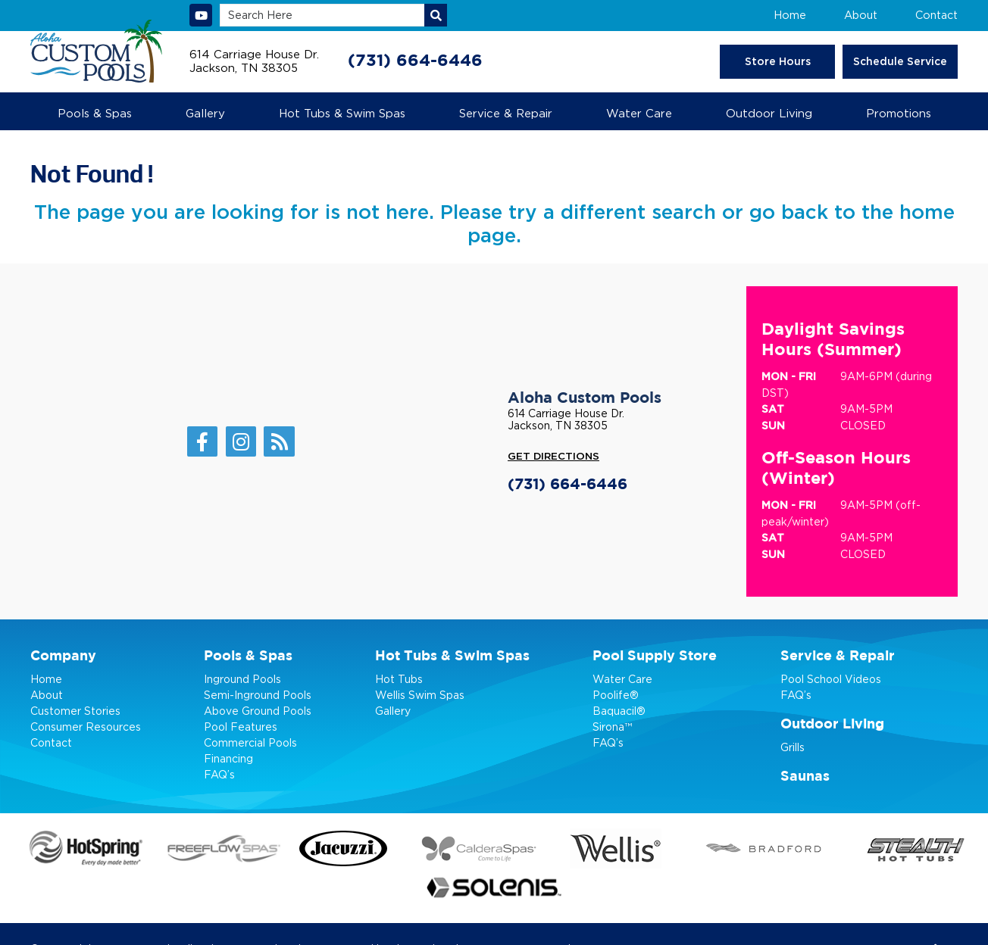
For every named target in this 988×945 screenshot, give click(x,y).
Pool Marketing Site (460, 907)
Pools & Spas (248, 656)
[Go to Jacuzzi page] (322, 847)
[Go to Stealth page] (788, 847)
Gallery (393, 710)
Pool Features (240, 725)
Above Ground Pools (257, 710)
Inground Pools (242, 678)
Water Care (622, 678)
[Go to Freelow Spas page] (207, 847)
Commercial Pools (250, 741)
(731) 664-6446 (415, 60)
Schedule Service (901, 62)
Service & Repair (837, 656)
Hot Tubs (399, 678)
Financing (228, 757)
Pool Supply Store (654, 656)
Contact (937, 14)
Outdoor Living (832, 724)
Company (63, 656)
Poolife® (615, 694)
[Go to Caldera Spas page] (437, 847)
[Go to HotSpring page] (80, 847)
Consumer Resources (85, 725)
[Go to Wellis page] (552, 847)
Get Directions (553, 456)
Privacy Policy (549, 907)
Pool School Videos (830, 678)
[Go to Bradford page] (669, 847)
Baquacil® (619, 710)
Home (792, 14)
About (862, 14)
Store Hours (781, 62)
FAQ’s (219, 773)
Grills (792, 746)
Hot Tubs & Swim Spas (452, 656)
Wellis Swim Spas (419, 694)
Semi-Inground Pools (257, 694)
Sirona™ (612, 725)
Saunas (805, 776)
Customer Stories (75, 710)
